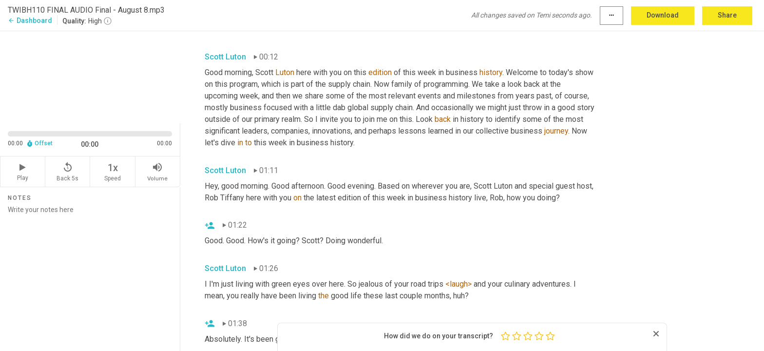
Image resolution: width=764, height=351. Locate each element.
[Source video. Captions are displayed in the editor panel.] (90, 76)
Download (663, 15)
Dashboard (30, 20)
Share (727, 15)
